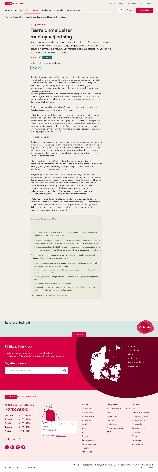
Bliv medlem (144, 10)
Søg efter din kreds (15, 363)
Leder (109, 412)
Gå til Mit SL (50, 430)
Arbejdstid (86, 420)
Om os (121, 3)
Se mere (79, 334)
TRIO (109, 432)
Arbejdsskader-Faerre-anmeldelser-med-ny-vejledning (46, 17)
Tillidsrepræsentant (115, 428)
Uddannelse (86, 452)
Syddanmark (133, 366)
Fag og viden (32, 10)
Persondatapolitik (12, 467)
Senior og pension (89, 444)
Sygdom (85, 448)
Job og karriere (138, 428)
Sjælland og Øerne (136, 362)
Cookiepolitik (30, 467)
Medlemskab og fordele (52, 10)
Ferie (83, 428)
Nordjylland (132, 358)
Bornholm (132, 346)
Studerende (112, 424)
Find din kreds (12, 438)
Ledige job (136, 432)
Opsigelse (85, 436)
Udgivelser (136, 440)
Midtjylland (132, 354)
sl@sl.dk (109, 465)
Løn (83, 432)
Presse (149, 3)
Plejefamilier (112, 416)
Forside (7, 17)
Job (141, 3)
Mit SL (130, 10)
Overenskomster (88, 440)
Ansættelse (86, 408)
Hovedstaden (133, 350)
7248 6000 (17, 409)
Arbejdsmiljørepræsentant (118, 408)
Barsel (84, 424)
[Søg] (121, 10)
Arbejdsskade (87, 416)
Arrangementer (74, 10)
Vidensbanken (138, 444)
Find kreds (132, 3)
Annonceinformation (141, 412)
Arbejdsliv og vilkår (13, 10)
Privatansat (112, 420)
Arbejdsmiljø (36, 68)
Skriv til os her (61, 436)
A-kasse (112, 3)
